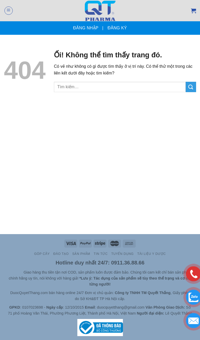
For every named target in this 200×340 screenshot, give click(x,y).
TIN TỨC (101, 254)
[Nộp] (191, 87)
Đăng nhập (85, 28)
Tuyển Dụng (122, 254)
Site (20, 272)
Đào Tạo (61, 254)
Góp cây (42, 254)
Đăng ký (117, 28)
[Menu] (8, 10)
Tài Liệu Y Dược (151, 254)
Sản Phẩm (81, 254)
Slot (12, 272)
